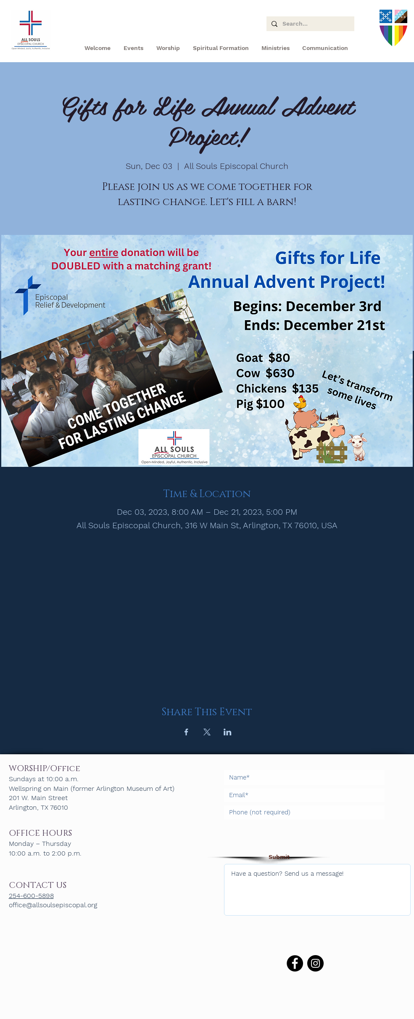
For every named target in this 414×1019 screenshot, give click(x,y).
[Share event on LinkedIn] (228, 732)
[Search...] (309, 24)
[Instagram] (315, 963)
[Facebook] (295, 963)
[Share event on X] (207, 732)
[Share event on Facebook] (186, 732)
